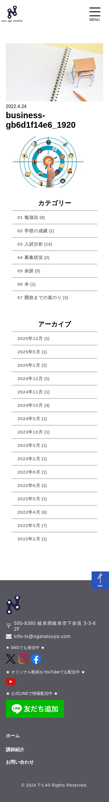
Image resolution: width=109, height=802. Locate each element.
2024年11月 (30, 391)
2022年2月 (28, 538)
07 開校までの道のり (39, 297)
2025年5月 (28, 351)
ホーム (13, 735)
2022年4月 (28, 512)
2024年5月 (28, 418)
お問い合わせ (20, 762)
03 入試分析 (30, 244)
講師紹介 (15, 749)
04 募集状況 (30, 257)
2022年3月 (28, 525)
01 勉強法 (27, 217)
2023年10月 (30, 431)
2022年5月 (28, 498)
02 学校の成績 (32, 230)
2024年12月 (30, 378)
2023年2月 (28, 458)
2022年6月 (28, 485)
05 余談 (25, 270)
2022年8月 (28, 472)
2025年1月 (28, 365)
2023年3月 (28, 445)
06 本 (23, 284)
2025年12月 (30, 338)
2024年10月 (30, 405)
